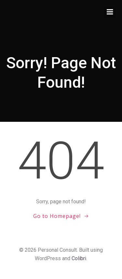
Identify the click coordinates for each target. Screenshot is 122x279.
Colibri (79, 258)
